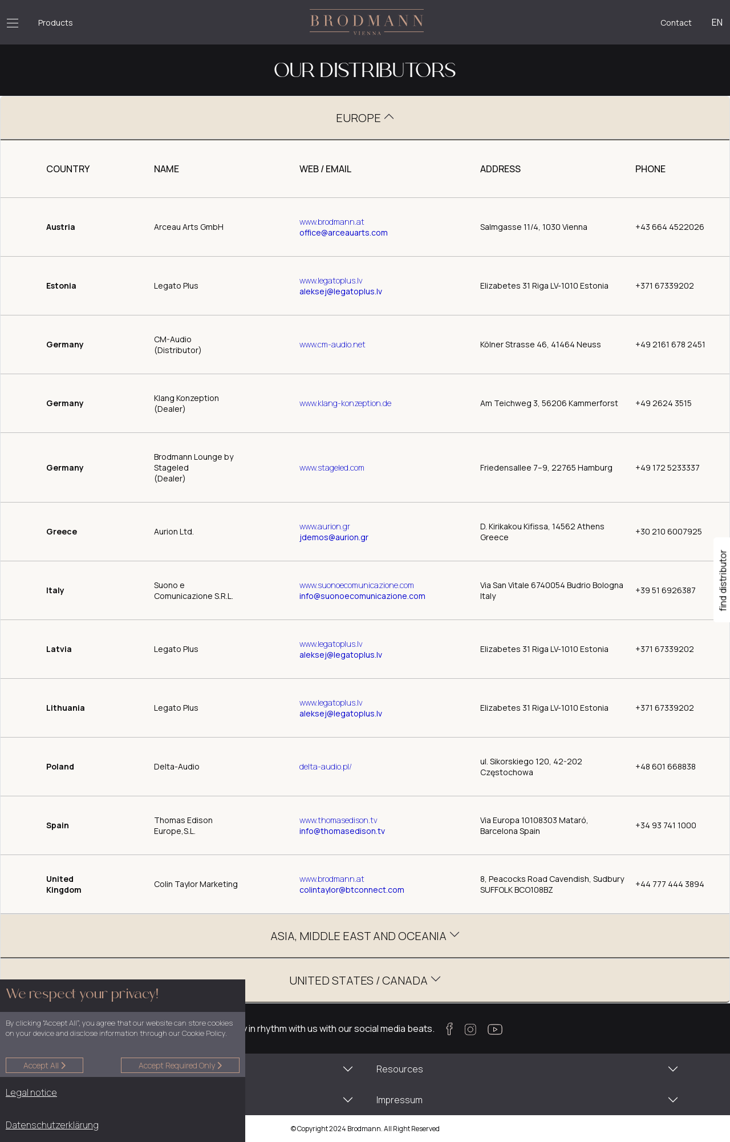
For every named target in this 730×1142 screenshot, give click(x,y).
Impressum (399, 1100)
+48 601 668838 (665, 766)
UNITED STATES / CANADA (359, 980)
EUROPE (359, 117)
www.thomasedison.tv (338, 820)
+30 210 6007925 (668, 531)
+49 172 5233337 (667, 467)
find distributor (723, 580)
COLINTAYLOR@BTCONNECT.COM (351, 889)
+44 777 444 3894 (669, 883)
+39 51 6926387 (665, 590)
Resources (399, 1069)
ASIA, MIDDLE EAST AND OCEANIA (359, 935)
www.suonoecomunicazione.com (356, 585)
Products (55, 22)
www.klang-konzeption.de (345, 403)
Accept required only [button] (180, 1065)
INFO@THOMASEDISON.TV (342, 830)
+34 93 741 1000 (665, 825)
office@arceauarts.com (343, 232)
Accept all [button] (44, 1065)
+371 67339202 (664, 285)
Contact (676, 22)
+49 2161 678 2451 (670, 344)
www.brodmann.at (331, 221)
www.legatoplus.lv (331, 280)
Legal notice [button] (31, 1092)
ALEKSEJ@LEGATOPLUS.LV (340, 291)
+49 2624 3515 (663, 403)
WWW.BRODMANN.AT (331, 878)
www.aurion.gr (324, 526)
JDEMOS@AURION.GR (333, 537)
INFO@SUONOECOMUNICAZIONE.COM (362, 595)
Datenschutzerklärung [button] (52, 1125)
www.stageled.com (331, 467)
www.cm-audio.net (332, 344)
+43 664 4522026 (669, 226)
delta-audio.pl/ (325, 766)
